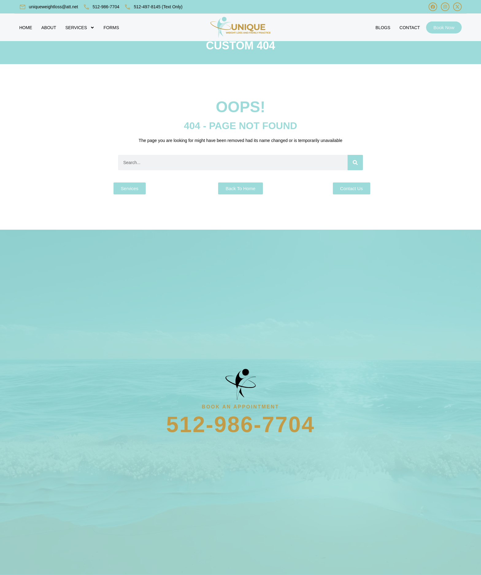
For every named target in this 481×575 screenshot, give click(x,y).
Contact (409, 27)
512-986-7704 (106, 6)
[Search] (355, 176)
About (48, 27)
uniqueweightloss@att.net (53, 6)
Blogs (382, 27)
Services (79, 27)
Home (25, 27)
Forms (111, 27)
